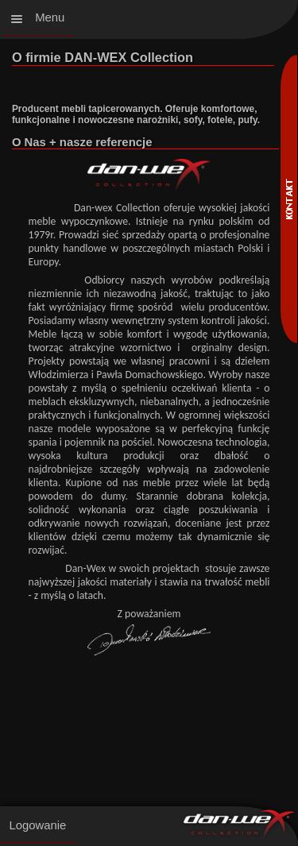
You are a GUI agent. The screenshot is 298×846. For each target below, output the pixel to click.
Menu (49, 17)
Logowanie (37, 825)
